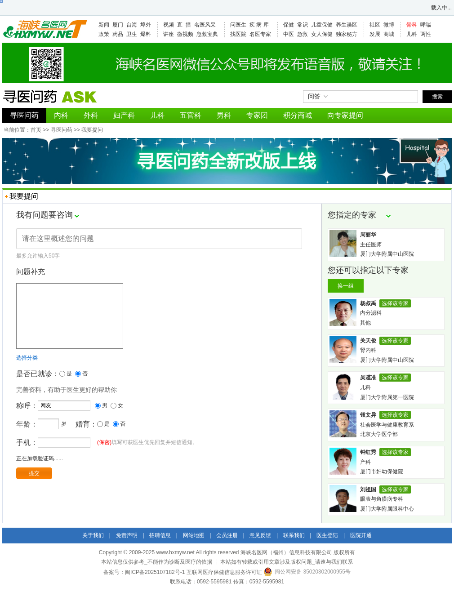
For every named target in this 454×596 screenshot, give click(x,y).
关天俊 (368, 341)
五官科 (190, 115)
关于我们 (93, 535)
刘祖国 (368, 489)
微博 (388, 25)
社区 (374, 25)
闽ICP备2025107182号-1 (155, 572)
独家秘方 (346, 34)
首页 (36, 130)
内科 (61, 115)
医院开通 (361, 535)
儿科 (411, 34)
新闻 (103, 25)
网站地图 (194, 535)
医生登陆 (327, 535)
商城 (388, 34)
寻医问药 (24, 115)
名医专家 (260, 34)
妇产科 (124, 115)
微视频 (185, 34)
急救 (302, 34)
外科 (91, 115)
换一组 (346, 286)
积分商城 (297, 115)
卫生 (131, 34)
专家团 (257, 115)
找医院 (238, 34)
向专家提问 (345, 115)
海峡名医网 (44, 29)
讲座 (168, 34)
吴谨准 (368, 377)
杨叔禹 (368, 303)
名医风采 (205, 25)
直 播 (184, 25)
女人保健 (322, 34)
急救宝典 (207, 34)
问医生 (238, 25)
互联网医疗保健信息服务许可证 (224, 572)
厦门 (117, 25)
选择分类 (27, 371)
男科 (224, 115)
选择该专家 (395, 303)
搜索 (437, 96)
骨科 (411, 25)
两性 (425, 34)
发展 (374, 34)
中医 (288, 34)
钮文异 (368, 415)
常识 (302, 25)
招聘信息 (160, 535)
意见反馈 (260, 535)
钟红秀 (368, 452)
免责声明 (127, 535)
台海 (131, 25)
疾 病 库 (259, 25)
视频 (168, 25)
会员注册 (227, 535)
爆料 (145, 34)
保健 (288, 25)
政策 (103, 34)
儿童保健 (322, 25)
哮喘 (425, 25)
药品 (117, 34)
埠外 (145, 25)
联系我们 (294, 535)
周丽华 (368, 234)
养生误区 (346, 25)
